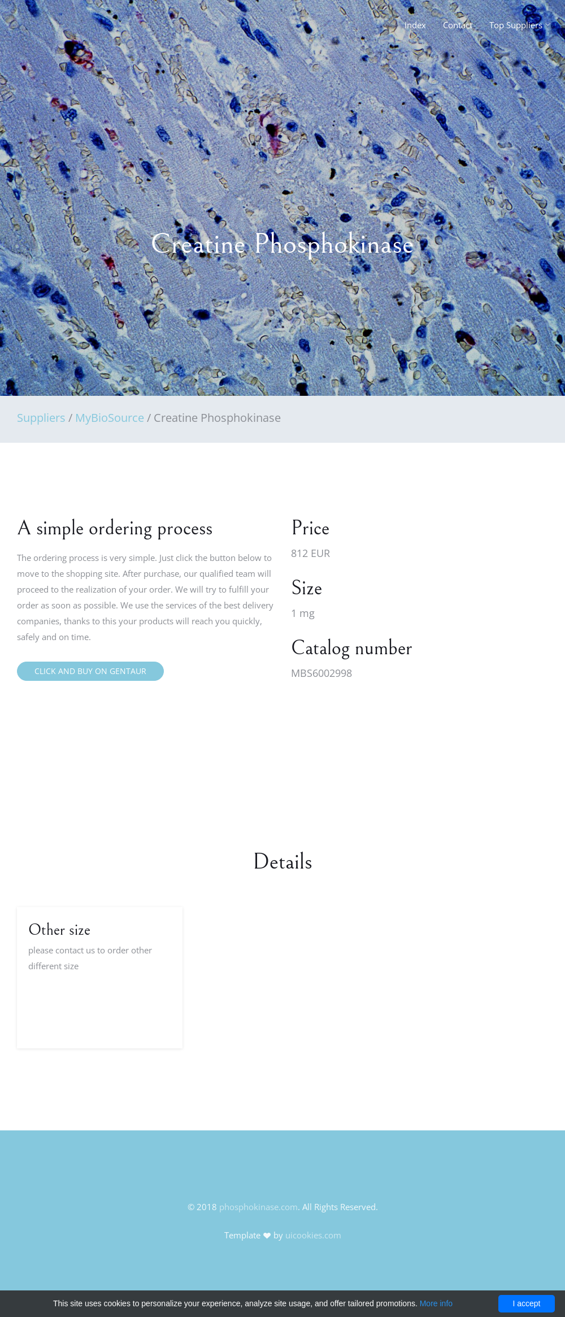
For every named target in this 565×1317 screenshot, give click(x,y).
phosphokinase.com (258, 1206)
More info (436, 1303)
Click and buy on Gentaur (90, 671)
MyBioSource (109, 417)
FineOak (41, 28)
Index (415, 25)
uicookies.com (313, 1235)
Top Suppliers (515, 25)
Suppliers (41, 417)
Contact (457, 25)
